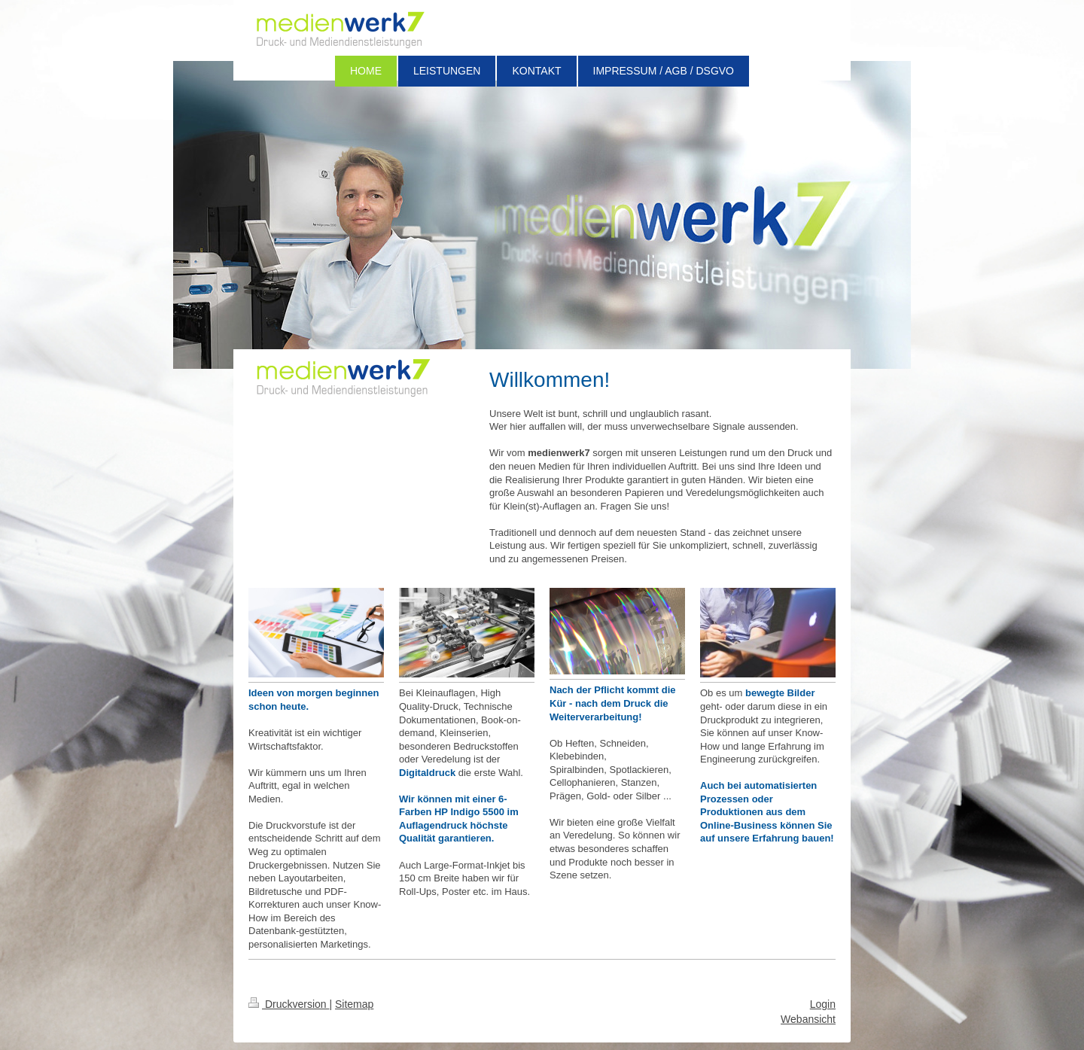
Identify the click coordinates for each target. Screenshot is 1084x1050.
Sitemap (354, 1004)
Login (823, 1004)
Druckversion (288, 1004)
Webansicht (808, 1019)
